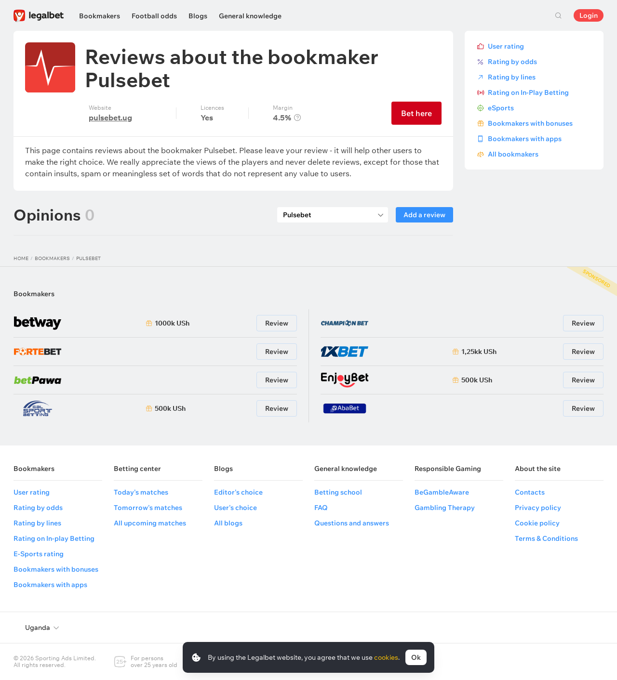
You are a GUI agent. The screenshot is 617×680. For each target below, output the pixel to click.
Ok (416, 657)
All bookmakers (513, 154)
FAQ (321, 507)
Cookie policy (537, 523)
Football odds (154, 16)
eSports (501, 108)
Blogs (197, 16)
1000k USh (172, 323)
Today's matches (141, 492)
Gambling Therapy (445, 507)
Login (588, 15)
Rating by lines (512, 77)
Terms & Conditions (546, 538)
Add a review (424, 214)
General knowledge (250, 16)
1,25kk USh (478, 351)
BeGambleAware (442, 492)
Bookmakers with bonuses (530, 123)
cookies (386, 657)
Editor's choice (238, 492)
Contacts (530, 492)
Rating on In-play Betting (53, 538)
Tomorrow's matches (148, 507)
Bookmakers (99, 16)
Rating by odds (512, 61)
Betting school (338, 492)
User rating (506, 46)
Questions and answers (351, 523)
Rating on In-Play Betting (528, 92)
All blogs (228, 523)
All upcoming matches (150, 523)
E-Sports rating (38, 553)
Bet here (416, 113)
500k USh (170, 408)
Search (558, 15)
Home (20, 258)
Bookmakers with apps (525, 139)
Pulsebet (88, 258)
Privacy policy (538, 507)
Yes (207, 117)
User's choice (235, 507)
